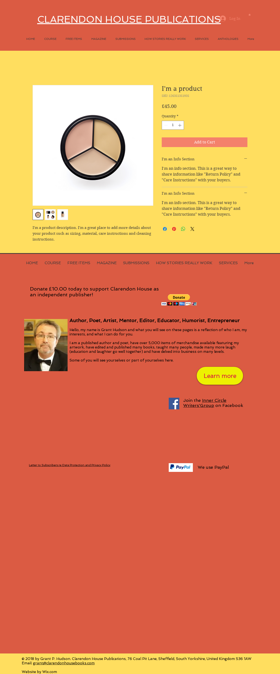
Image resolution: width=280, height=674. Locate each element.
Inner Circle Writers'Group (204, 403)
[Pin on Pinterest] (174, 229)
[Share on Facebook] (165, 229)
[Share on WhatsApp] (183, 229)
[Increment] (180, 125)
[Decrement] (165, 125)
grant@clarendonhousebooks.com (64, 663)
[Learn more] (220, 376)
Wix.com (49, 672)
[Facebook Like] (192, 564)
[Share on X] (192, 229)
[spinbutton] (172, 125)
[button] (250, 14)
